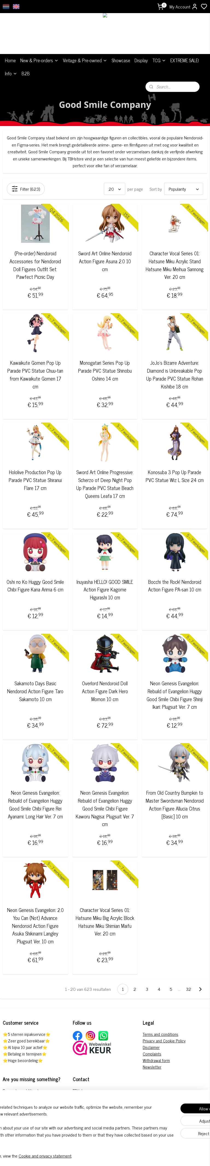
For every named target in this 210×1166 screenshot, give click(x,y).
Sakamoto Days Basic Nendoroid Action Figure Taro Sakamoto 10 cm (35, 691)
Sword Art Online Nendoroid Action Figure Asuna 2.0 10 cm (105, 261)
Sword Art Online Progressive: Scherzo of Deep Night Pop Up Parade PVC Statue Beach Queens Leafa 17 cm (104, 484)
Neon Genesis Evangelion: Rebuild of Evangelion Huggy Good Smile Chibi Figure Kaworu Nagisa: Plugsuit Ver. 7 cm (105, 808)
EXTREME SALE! (184, 60)
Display (141, 60)
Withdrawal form (156, 1060)
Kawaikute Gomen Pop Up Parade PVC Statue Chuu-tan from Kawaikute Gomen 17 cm (35, 374)
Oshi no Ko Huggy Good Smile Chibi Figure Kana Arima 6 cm (35, 586)
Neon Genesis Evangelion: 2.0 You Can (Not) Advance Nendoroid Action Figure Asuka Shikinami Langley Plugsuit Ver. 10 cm (35, 925)
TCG (159, 60)
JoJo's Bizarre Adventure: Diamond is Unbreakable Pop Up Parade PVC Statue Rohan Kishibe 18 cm (174, 374)
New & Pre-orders (39, 60)
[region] (69, 1128)
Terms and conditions (160, 1034)
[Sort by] (183, 189)
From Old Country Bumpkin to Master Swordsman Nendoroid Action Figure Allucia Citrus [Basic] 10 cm (175, 804)
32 (188, 988)
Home (10, 60)
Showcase (121, 60)
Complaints (152, 1053)
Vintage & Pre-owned (85, 60)
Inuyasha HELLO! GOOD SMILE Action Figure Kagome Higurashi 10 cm (105, 589)
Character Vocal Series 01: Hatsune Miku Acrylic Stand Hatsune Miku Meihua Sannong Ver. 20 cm (174, 265)
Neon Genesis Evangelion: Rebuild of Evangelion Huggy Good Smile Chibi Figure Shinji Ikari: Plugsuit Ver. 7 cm (175, 695)
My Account (184, 6)
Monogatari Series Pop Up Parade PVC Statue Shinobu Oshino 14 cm (105, 370)
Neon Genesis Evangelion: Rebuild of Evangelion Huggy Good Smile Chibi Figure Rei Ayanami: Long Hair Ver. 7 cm (35, 804)
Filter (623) (25, 188)
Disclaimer (151, 1047)
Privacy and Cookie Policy (164, 1040)
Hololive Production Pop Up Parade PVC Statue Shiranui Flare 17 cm (35, 480)
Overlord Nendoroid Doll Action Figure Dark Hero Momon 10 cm (105, 691)
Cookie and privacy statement (87, 1155)
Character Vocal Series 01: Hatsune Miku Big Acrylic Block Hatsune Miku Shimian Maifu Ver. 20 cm (105, 921)
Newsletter (152, 1066)
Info (11, 73)
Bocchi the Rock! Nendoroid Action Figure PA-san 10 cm (174, 586)
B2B (26, 73)
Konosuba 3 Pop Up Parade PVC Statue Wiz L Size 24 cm (175, 476)
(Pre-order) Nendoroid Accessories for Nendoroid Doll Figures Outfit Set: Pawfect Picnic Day (35, 265)
